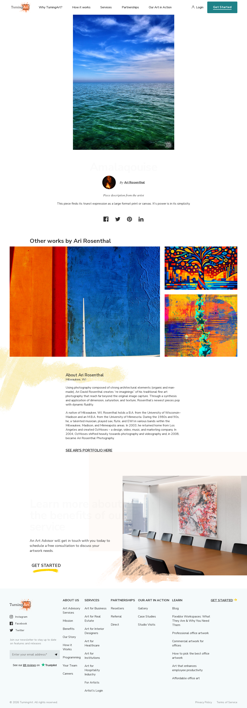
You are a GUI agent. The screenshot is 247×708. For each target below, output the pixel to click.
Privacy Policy (203, 702)
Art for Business (96, 608)
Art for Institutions (92, 655)
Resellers (117, 608)
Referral (116, 616)
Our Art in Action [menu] (160, 7)
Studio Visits (146, 624)
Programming (72, 657)
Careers (68, 674)
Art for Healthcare (92, 643)
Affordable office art (186, 678)
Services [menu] (106, 7)
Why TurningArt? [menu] (50, 7)
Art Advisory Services (71, 610)
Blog (175, 608)
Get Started (222, 7)
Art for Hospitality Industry (92, 670)
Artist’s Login (94, 691)
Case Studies (147, 616)
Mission (68, 621)
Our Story (69, 637)
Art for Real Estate (93, 618)
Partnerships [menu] (130, 7)
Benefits (68, 629)
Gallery (143, 608)
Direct (115, 624)
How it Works (67, 647)
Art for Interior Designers (94, 631)
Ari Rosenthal (134, 182)
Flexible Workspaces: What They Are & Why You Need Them (191, 620)
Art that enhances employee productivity (187, 668)
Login (199, 7)
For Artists (92, 682)
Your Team (70, 665)
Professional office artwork (190, 633)
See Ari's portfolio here (89, 450)
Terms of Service (227, 702)
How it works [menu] (81, 7)
